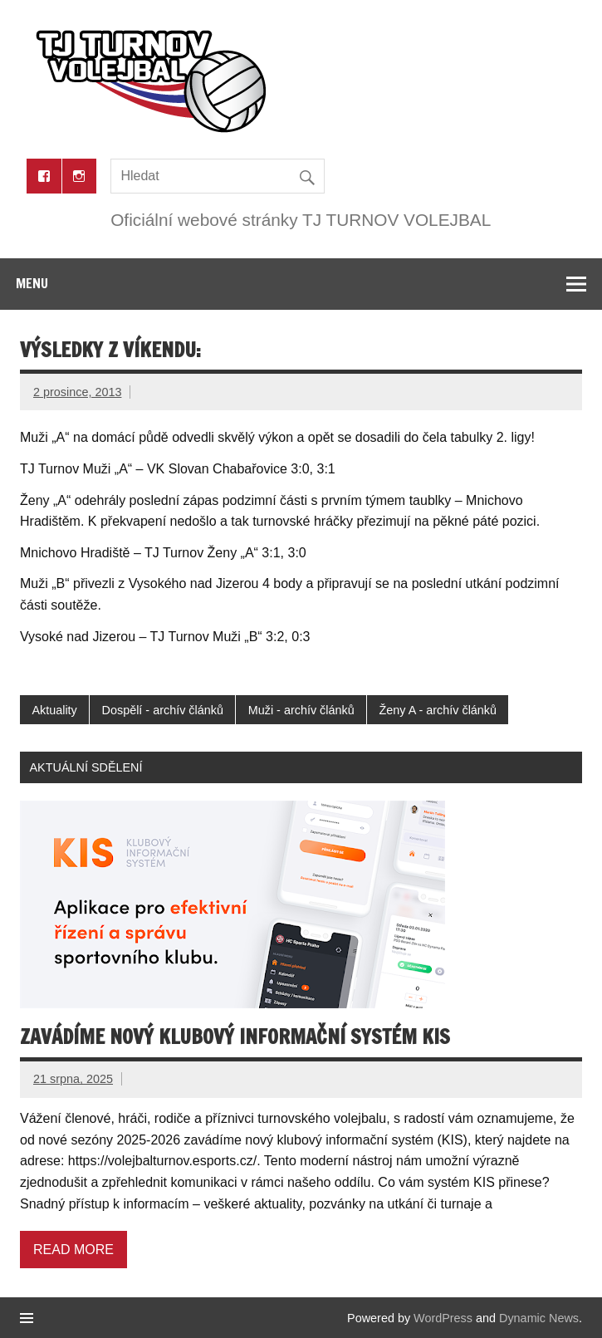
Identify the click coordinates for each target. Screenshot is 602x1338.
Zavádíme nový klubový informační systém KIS (235, 1036)
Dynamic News (539, 1318)
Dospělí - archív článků (162, 710)
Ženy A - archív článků (438, 710)
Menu (32, 283)
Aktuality (54, 710)
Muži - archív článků (301, 710)
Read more (73, 1249)
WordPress (443, 1318)
